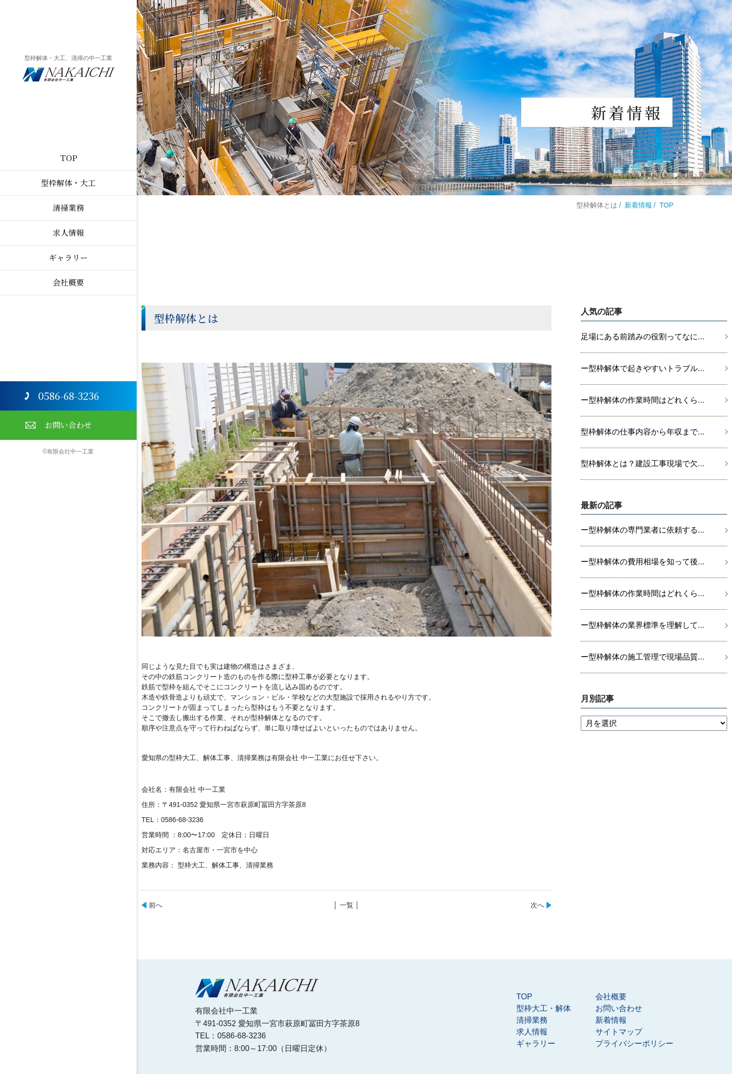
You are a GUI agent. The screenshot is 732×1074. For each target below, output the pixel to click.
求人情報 (68, 232)
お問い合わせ (68, 425)
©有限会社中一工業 (68, 451)
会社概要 (68, 282)
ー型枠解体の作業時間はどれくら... (642, 400)
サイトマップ (618, 1032)
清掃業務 (68, 207)
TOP (68, 158)
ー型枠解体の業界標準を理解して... (642, 625)
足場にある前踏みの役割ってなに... (642, 336)
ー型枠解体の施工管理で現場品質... (642, 657)
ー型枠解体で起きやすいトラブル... (642, 368)
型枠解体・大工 (68, 182)
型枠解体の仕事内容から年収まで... (642, 432)
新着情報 (638, 205)
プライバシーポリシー (634, 1043)
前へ (156, 905)
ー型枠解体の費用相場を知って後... (642, 562)
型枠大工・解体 (543, 1008)
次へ (537, 905)
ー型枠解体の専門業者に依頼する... (642, 530)
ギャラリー (68, 257)
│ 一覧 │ (346, 905)
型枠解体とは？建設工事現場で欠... (642, 463)
